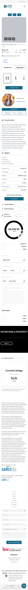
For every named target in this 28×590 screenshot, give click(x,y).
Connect (14, 507)
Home (14, 491)
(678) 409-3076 (14, 562)
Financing (14, 500)
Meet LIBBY (14, 504)
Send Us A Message (14, 542)
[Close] (25, 575)
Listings (14, 493)
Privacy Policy (5, 588)
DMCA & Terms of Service (15, 588)
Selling (14, 498)
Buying (14, 496)
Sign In (22, 1)
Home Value (14, 502)
